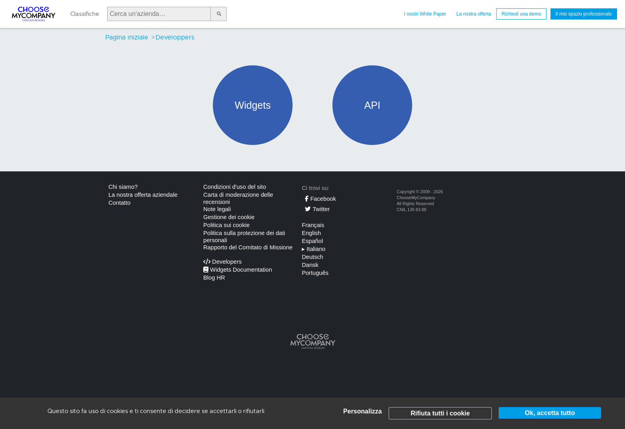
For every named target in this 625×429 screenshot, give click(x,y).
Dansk (310, 265)
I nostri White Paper (425, 14)
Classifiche (84, 14)
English (311, 233)
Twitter (317, 209)
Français (313, 225)
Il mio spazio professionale (584, 14)
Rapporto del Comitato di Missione (248, 247)
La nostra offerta (473, 14)
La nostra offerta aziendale (142, 195)
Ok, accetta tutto (550, 412)
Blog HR (214, 277)
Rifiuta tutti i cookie (440, 413)
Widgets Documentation (237, 269)
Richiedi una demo (521, 14)
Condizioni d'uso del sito (234, 187)
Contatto (119, 203)
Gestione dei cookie (229, 217)
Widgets (253, 105)
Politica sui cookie (226, 225)
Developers (222, 262)
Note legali (217, 209)
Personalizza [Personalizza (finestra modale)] (362, 411)
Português (315, 273)
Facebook (320, 199)
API (372, 105)
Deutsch (312, 257)
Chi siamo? (123, 187)
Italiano (313, 249)
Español (312, 241)
